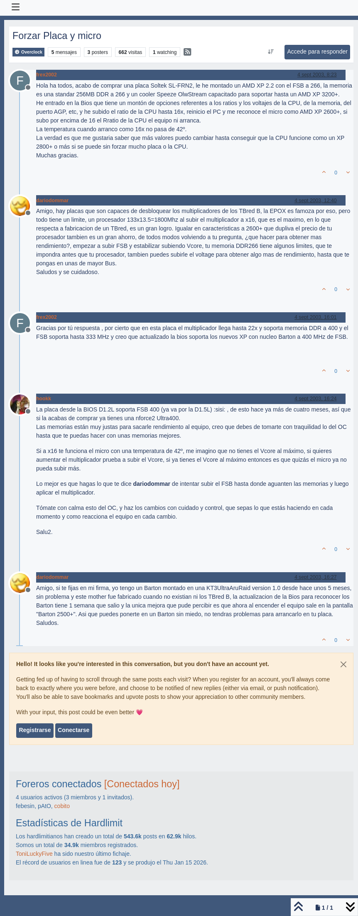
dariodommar (52, 200)
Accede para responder (317, 51)
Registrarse (35, 730)
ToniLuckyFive (34, 853)
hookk (43, 399)
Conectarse (73, 730)
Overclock (28, 52)
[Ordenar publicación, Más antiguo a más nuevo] (271, 52)
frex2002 (46, 75)
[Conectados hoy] (142, 784)
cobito (62, 806)
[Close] (343, 664)
